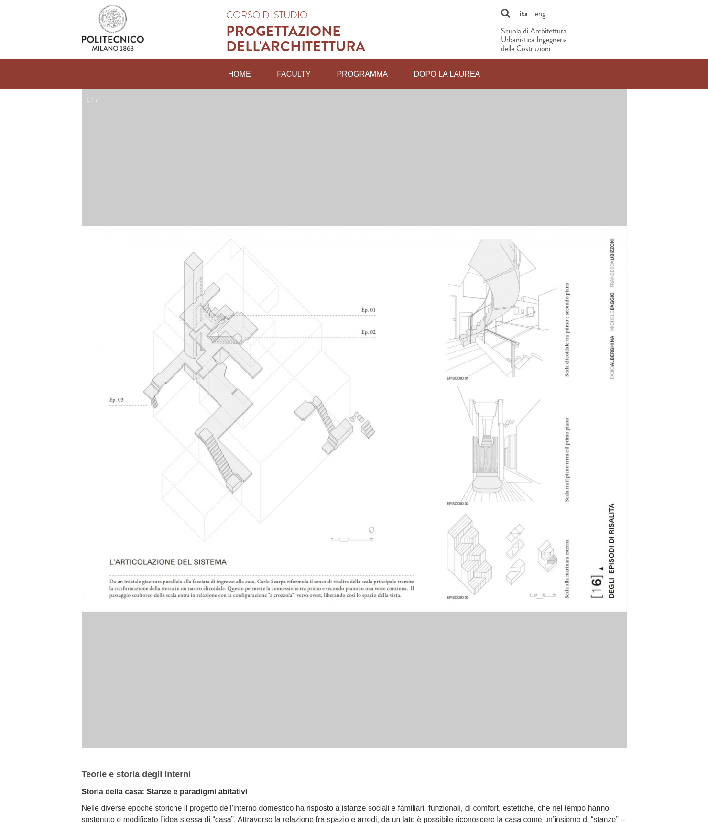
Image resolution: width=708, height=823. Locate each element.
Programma (362, 74)
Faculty (294, 74)
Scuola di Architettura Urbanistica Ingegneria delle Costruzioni (534, 40)
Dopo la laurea (447, 74)
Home (239, 74)
